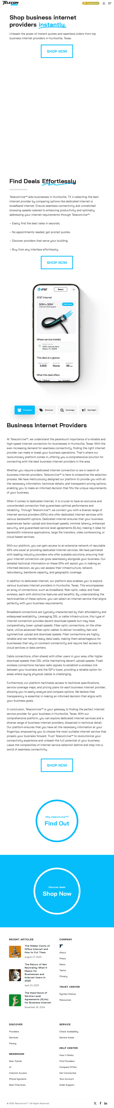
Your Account (66, 1078)
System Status (67, 993)
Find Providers (67, 1061)
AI (10, 1067)
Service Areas (66, 1037)
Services (13, 1037)
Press (62, 958)
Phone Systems (17, 1078)
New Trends (15, 1061)
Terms (62, 970)
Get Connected (67, 1072)
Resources (65, 999)
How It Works (66, 1055)
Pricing (12, 1043)
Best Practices (17, 1084)
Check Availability (68, 1031)
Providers (14, 1031)
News (62, 964)
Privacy (63, 976)
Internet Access (18, 1072)
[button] (109, 3)
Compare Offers (68, 1067)
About (62, 952)
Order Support (66, 1084)
